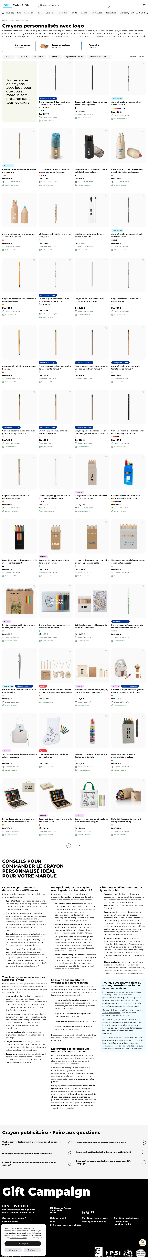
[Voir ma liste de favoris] (144, 5)
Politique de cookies (94, 1221)
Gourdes (63, 13)
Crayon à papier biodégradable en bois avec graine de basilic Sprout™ (91, 432)
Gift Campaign (46, 1191)
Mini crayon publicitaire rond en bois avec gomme (55, 235)
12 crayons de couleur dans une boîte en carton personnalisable (92, 561)
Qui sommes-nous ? (14, 1218)
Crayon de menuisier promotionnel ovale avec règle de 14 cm (127, 432)
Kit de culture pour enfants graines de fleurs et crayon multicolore (127, 691)
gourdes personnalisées (117, 1040)
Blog (52, 1221)
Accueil (5, 20)
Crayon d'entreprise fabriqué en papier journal (126, 300)
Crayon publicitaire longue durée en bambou (19, 367)
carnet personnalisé (111, 1013)
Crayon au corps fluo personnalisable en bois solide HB (19, 300)
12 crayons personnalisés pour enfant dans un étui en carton (128, 561)
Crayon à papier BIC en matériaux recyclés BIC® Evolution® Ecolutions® (54, 105)
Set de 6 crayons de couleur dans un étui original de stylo (91, 755)
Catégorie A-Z (58, 1218)
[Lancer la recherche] (40, 5)
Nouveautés (96, 13)
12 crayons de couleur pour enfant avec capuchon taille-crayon (54, 170)
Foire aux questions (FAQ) (65, 1225)
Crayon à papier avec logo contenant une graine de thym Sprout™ (92, 367)
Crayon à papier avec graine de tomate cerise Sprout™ (125, 367)
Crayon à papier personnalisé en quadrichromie (126, 103)
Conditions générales (126, 1218)
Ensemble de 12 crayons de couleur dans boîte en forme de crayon (127, 170)
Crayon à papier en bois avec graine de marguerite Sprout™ (55, 367)
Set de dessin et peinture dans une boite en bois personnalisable (18, 820)
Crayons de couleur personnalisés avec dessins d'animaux (54, 626)
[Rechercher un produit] (76, 5)
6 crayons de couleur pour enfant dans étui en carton (54, 561)
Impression (38, 57)
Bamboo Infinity (80, 1035)
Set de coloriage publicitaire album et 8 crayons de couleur (18, 626)
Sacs (40, 13)
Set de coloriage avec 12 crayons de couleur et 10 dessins (91, 626)
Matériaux (55, 57)
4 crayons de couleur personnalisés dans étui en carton (91, 497)
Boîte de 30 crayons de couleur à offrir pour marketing (126, 820)
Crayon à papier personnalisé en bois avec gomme (19, 170)
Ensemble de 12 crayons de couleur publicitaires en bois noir (91, 170)
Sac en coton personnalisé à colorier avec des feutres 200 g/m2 (91, 820)
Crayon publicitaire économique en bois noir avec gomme (91, 103)
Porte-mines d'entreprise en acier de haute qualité (19, 691)
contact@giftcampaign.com (18, 1209)
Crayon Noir (109, 908)
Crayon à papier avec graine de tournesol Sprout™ (53, 432)
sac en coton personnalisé (117, 1022)
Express (123, 13)
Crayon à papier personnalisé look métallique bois (126, 235)
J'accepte (22, 1244)
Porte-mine (94, 45)
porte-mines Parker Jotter (132, 973)
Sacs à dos (50, 13)
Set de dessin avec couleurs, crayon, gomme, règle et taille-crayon (91, 691)
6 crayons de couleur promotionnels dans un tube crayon (18, 235)
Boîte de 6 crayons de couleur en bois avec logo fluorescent (19, 561)
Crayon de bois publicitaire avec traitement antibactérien (89, 300)
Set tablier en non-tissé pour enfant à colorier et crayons (19, 755)
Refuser (32, 1250)
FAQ (146, 13)
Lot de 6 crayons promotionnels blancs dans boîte (89, 235)
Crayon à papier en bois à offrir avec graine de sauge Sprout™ (18, 432)
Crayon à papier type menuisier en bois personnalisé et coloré (54, 497)
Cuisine (84, 13)
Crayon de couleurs (61, 45)
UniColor (108, 934)
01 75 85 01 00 (15, 1206)
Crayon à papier (22, 45)
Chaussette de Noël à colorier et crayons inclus (53, 755)
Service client (10, 1221)
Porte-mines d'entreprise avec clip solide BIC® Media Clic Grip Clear (127, 626)
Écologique (29, 13)
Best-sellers (110, 13)
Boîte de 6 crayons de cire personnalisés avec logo (123, 755)
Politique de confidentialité (122, 1223)
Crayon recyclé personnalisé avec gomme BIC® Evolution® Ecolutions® (54, 301)
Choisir (13, 1250)
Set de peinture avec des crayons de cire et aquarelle (55, 820)
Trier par (8, 57)
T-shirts (73, 13)
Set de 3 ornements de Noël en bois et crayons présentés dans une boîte (55, 691)
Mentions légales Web (95, 1218)
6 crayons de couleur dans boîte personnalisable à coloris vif (125, 497)
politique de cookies (17, 1238)
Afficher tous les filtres (99, 57)
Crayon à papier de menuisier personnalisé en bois (15, 497)
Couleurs (23, 57)
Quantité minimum (74, 57)
